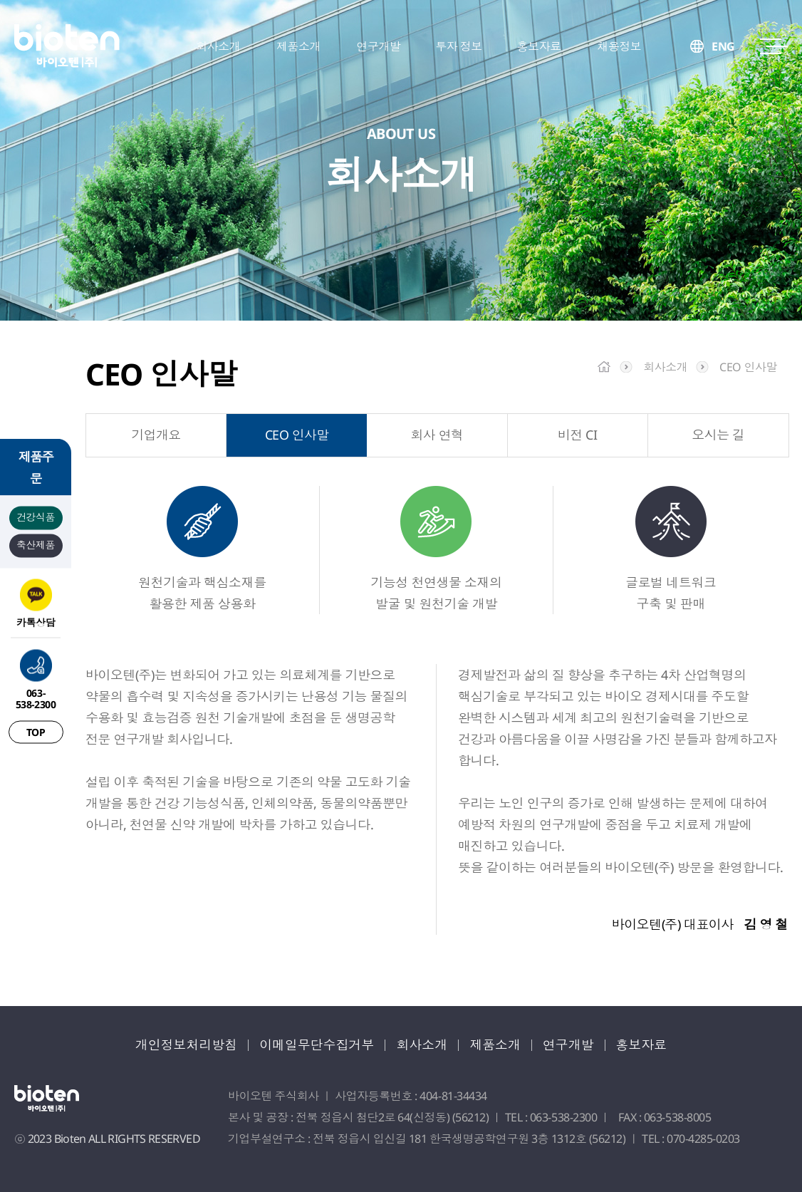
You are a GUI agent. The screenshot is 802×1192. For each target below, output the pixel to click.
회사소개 (422, 1044)
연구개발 (569, 1044)
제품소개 (495, 1044)
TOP (36, 731)
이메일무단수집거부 (317, 1044)
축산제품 (35, 544)
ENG (723, 46)
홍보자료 (642, 1044)
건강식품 (35, 516)
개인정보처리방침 (186, 1044)
